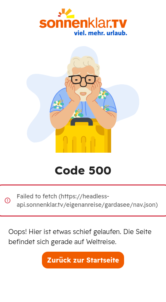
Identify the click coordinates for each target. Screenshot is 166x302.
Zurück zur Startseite (83, 260)
